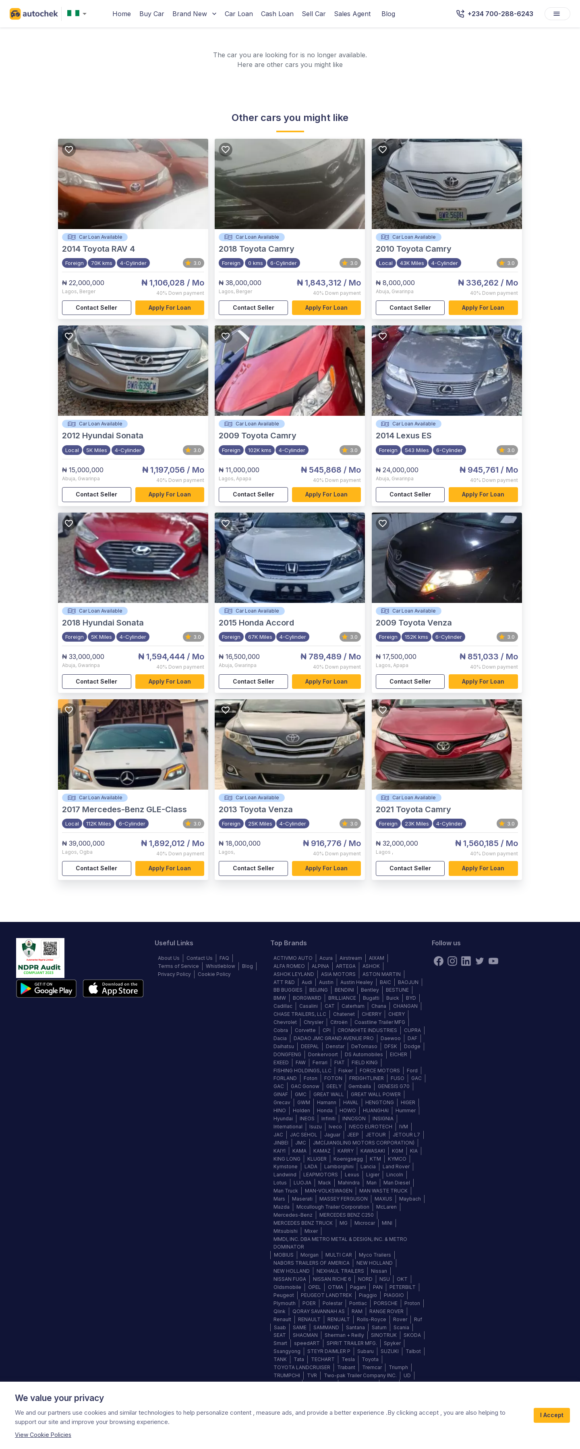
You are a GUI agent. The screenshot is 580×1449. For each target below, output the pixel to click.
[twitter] (480, 961)
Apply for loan (170, 307)
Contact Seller (96, 308)
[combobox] (78, 14)
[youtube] (493, 961)
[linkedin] (466, 961)
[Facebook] (438, 961)
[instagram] (452, 961)
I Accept (552, 1415)
